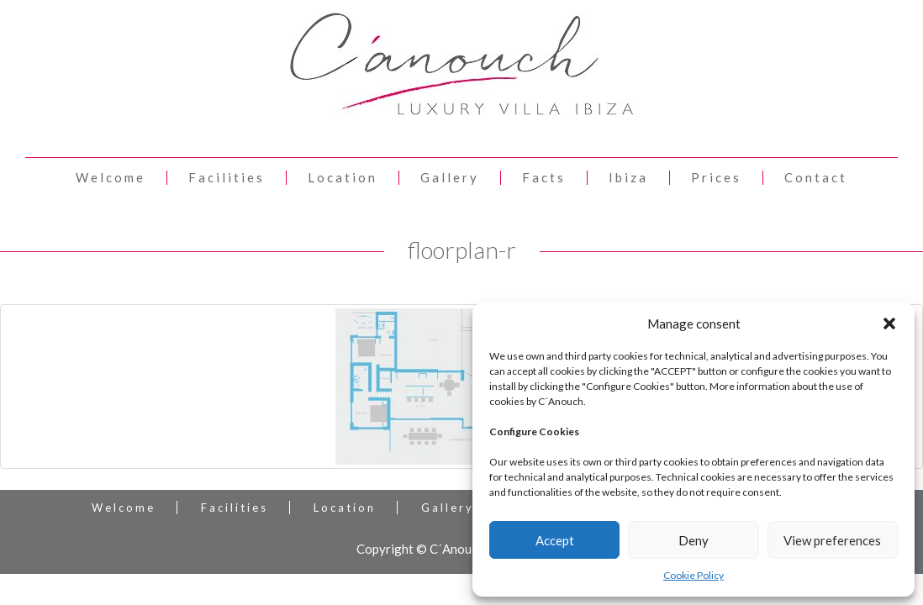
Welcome (110, 178)
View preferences (832, 540)
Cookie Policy (693, 575)
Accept (554, 540)
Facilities (226, 178)
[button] (889, 323)
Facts (544, 178)
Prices (716, 178)
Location (342, 178)
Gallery (449, 178)
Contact (815, 178)
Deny (693, 540)
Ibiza (628, 178)
